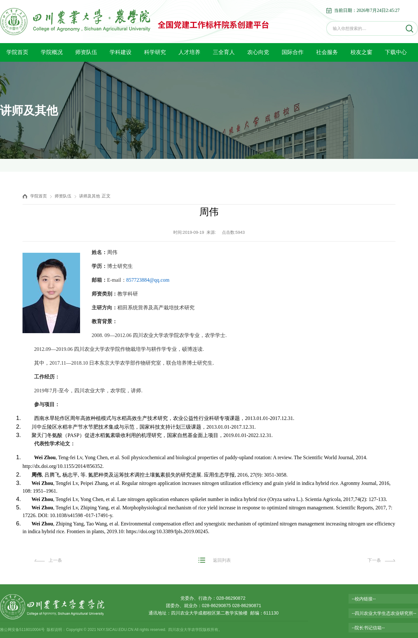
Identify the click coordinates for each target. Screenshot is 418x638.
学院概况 (52, 52)
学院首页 (17, 52)
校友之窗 (361, 52)
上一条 (55, 560)
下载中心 (396, 52)
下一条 (374, 560)
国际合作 (293, 52)
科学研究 (155, 52)
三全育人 (224, 52)
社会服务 (327, 52)
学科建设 (121, 52)
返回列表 (222, 560)
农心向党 (258, 52)
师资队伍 (86, 52)
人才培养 (189, 52)
